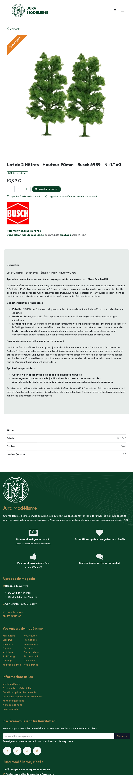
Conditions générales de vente (19, 692)
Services (28, 648)
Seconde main (31, 656)
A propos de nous (12, 704)
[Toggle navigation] (122, 10)
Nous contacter (11, 709)
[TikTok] (37, 751)
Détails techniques (17, 173)
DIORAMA (13, 28)
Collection (29, 660)
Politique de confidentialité (17, 688)
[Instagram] (17, 751)
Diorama (7, 639)
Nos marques (31, 664)
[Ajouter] (27, 189)
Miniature (8, 652)
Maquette (8, 643)
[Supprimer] (11, 189)
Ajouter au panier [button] (46, 189)
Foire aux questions (13, 700)
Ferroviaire (9, 635)
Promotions (30, 639)
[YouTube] (27, 751)
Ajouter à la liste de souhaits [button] (24, 196)
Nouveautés (30, 635)
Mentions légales (12, 684)
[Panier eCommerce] (114, 10)
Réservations (31, 643)
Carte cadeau (31, 652)
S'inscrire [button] (122, 736)
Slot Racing (9, 656)
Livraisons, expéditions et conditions (23, 696)
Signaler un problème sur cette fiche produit (71, 196)
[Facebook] (7, 751)
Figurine (7, 648)
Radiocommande (12, 664)
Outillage (7, 660)
